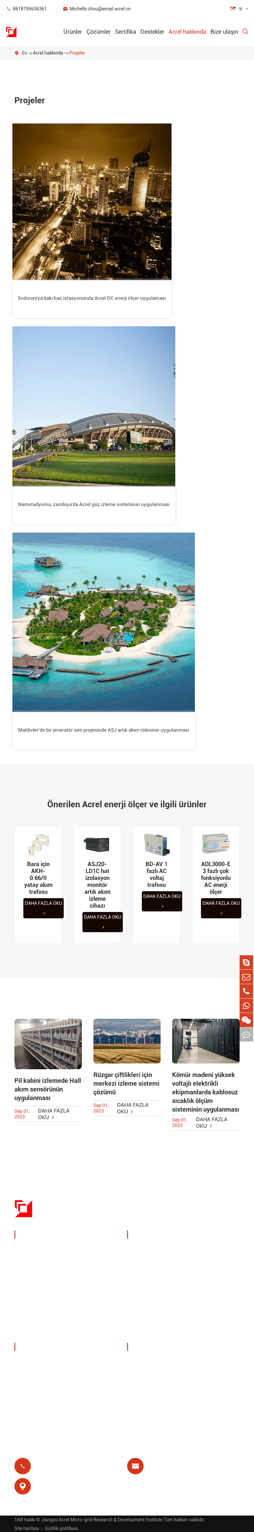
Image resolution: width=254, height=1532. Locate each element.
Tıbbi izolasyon (209, 1298)
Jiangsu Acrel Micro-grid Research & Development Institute (101, 1519)
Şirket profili (35, 1361)
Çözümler (98, 31)
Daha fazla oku (43, 907)
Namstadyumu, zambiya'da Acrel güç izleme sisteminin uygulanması (94, 504)
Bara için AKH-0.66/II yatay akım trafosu (38, 878)
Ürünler (72, 31)
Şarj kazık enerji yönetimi (152, 1253)
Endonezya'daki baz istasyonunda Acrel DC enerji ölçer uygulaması (92, 298)
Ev (24, 53)
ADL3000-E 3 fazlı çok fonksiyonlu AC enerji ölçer (216, 878)
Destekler (152, 31)
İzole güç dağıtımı (41, 1332)
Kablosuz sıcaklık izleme (212, 1253)
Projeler (77, 53)
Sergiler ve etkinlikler (45, 1375)
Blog (139, 1403)
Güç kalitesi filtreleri (44, 1318)
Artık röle (144, 1298)
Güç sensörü (35, 1276)
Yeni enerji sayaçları (44, 1304)
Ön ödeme (145, 1312)
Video (140, 1375)
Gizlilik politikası (61, 1528)
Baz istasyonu (150, 1285)
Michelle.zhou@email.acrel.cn (97, 9)
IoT (195, 1271)
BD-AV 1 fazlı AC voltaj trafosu (157, 874)
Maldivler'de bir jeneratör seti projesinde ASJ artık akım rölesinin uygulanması (103, 730)
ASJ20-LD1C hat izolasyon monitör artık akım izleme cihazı (97, 885)
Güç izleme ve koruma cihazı (53, 1249)
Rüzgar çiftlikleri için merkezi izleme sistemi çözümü (126, 1083)
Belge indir (146, 1361)
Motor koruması (210, 1285)
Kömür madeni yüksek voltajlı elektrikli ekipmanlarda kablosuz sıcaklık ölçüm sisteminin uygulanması (205, 1092)
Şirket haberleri (38, 1389)
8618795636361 (26, 9)
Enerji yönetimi (38, 1263)
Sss (138, 1389)
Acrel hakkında (187, 31)
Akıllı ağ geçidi (37, 1290)
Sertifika (125, 31)
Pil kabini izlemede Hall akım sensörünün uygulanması (47, 1089)
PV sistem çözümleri (157, 1271)
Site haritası (26, 1528)
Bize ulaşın (224, 31)
